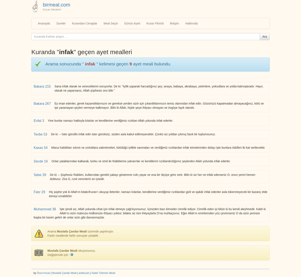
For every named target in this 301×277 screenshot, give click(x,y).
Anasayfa (44, 23)
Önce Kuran (43, 273)
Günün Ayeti (132, 23)
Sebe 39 (40, 175)
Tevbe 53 (41, 134)
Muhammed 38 (45, 209)
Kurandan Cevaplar (84, 23)
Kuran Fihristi (154, 23)
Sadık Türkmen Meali (103, 273)
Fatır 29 (40, 192)
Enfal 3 (39, 121)
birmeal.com (56, 5)
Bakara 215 (43, 86)
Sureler (61, 23)
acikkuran (84, 273)
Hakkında (191, 23)
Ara (264, 36)
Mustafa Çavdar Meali (64, 273)
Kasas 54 (41, 147)
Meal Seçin (110, 23)
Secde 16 (41, 161)
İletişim (174, 23)
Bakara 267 (43, 103)
